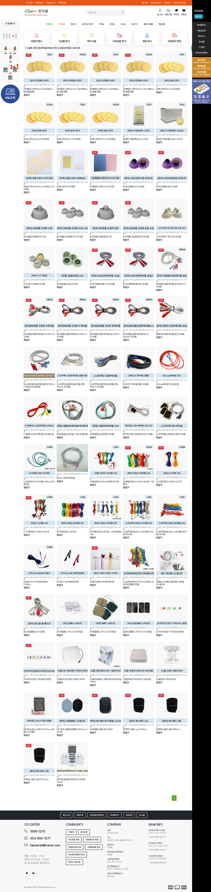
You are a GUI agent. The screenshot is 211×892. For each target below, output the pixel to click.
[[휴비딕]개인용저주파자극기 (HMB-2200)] (72, 757)
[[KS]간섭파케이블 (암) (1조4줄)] (138, 262)
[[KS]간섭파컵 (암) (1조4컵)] (171, 164)
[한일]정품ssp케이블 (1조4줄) (102, 434)
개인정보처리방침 (97, 815)
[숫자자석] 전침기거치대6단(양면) (37, 679)
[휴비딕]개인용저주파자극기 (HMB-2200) (71, 780)
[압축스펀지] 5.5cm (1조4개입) (36, 139)
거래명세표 (62, 3)
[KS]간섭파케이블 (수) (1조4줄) (102, 284)
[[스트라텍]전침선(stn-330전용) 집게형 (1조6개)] (171, 509)
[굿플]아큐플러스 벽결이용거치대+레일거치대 (105, 680)
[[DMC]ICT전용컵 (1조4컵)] (39, 262)
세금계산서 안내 (92, 840)
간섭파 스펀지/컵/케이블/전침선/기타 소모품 (39, 85)
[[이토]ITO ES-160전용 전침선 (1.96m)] (39, 559)
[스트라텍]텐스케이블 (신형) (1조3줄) (171, 434)
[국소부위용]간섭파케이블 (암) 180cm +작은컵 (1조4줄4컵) (39, 385)
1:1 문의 (202, 47)
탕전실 (112, 24)
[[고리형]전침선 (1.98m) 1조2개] (171, 459)
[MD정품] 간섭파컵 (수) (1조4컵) (70, 237)
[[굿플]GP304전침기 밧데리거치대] (72, 657)
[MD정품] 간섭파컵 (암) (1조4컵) (136, 237)
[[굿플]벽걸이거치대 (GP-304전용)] (138, 657)
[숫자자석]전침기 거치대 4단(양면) (170, 632)
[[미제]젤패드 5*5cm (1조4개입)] (105, 610)
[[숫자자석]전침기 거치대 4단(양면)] (171, 610)
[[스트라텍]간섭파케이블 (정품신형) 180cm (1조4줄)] (105, 362)
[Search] (123, 12)
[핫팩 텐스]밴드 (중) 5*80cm (168, 729)
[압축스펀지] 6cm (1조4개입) (69, 139)
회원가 (27, 95)
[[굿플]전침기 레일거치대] (171, 657)
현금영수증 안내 (74, 847)
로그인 (198, 16)
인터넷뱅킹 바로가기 (158, 837)
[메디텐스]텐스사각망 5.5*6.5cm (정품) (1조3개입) (39, 730)
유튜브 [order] (184, 12)
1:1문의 (71, 832)
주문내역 (129, 815)
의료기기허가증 (179, 3)
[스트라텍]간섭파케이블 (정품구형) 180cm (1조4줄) (71, 385)
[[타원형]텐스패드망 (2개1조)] (105, 707)
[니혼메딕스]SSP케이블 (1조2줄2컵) (39, 434)
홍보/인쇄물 (148, 24)
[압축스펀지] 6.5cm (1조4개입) (102, 139)
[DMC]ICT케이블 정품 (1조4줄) (136, 384)
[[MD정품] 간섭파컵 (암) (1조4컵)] (138, 214)
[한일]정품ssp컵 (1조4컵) (67, 284)
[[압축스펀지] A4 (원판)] (72, 164)
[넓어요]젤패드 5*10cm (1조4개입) (137, 632)
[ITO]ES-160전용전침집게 (68, 582)
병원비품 (162, 24)
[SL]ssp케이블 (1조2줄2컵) (167, 384)
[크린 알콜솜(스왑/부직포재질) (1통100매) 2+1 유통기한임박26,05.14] (10, 72)
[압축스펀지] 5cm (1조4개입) (168, 89)
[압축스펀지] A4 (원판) (66, 186)
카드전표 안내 (73, 840)
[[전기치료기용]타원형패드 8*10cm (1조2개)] (72, 707)
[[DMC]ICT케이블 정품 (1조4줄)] (138, 362)
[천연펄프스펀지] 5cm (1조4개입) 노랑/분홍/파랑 (38, 90)
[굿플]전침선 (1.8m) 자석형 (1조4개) (104, 481)
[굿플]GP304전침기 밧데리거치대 (71, 679)
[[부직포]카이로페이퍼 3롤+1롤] (10, 36)
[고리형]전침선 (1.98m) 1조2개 (169, 481)
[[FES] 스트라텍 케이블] (72, 458)
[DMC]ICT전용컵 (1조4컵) (34, 284)
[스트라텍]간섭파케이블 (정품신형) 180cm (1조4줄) (104, 385)
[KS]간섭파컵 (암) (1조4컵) (167, 186)
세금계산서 (39, 3)
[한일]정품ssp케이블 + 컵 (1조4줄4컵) (72, 434)
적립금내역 (201, 31)
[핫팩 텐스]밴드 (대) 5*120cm (36, 779)
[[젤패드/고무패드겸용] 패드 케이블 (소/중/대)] (171, 559)
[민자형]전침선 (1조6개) (66, 532)
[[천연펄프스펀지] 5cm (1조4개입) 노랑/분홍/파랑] (39, 67)
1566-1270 (37, 831)
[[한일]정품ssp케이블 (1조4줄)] (105, 412)
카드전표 (29, 3)
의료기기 (134, 24)
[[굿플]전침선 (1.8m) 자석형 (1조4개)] (105, 459)
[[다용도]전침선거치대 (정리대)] (105, 559)
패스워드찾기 (156, 3)
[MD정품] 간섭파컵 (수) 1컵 (34, 237)
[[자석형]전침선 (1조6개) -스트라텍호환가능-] (105, 509)
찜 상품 (201, 42)
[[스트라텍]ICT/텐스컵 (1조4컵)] (171, 214)
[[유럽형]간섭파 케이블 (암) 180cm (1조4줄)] (171, 262)
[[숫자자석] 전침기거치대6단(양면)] (39, 657)
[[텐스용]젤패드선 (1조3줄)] (39, 610)
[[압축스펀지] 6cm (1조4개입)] (72, 117)
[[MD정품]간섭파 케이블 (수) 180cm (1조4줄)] (39, 312)
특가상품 (61, 24)
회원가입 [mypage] (168, 12)
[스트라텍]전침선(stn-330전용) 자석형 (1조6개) (138, 533)
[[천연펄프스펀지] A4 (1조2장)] (105, 164)
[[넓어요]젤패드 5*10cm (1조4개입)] (138, 610)
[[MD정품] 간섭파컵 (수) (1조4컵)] (72, 214)
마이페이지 (201, 25)
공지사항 (84, 832)
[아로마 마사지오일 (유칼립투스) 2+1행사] (10, 54)
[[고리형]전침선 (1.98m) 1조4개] (39, 509)
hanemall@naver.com (45, 845)
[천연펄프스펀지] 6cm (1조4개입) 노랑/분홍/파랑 (104, 90)
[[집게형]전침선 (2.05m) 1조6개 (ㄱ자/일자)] (138, 459)
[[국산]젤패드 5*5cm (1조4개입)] (72, 610)
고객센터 (167, 3)
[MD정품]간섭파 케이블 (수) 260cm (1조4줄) (72, 335)
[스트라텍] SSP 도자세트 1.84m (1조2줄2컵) (39, 482)
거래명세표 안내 (93, 847)
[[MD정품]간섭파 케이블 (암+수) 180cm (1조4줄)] (138, 312)
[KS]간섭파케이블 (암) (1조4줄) (135, 284)
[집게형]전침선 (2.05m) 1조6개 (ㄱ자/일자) (138, 482)
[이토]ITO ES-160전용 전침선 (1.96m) (36, 583)
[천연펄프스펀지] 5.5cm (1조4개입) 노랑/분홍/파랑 (72, 90)
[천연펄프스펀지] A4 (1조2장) (102, 186)
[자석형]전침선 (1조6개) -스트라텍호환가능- (105, 533)
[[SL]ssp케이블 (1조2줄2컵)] (171, 362)
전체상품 (49, 24)
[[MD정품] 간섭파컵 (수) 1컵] (39, 214)
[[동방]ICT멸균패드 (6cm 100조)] (171, 117)
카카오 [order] (176, 12)
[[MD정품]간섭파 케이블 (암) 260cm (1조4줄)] (105, 312)
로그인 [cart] (160, 12)
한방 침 (73, 24)
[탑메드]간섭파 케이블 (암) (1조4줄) (170, 334)
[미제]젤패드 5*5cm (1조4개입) (103, 632)
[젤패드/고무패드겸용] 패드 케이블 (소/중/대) (170, 583)
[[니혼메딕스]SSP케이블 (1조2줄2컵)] (39, 412)
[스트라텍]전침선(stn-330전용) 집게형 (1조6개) (171, 533)
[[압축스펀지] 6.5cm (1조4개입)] (105, 117)
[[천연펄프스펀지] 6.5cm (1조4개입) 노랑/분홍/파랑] (138, 67)
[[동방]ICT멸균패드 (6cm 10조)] (138, 117)
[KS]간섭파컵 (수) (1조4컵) (133, 186)
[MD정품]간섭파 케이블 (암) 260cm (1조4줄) (105, 335)
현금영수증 (51, 3)
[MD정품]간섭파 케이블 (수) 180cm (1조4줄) (39, 335)
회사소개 (66, 815)
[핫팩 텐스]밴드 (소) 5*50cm (135, 729)
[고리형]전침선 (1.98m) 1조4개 (36, 532)
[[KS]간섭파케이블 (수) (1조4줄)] (105, 262)
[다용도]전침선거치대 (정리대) (102, 582)
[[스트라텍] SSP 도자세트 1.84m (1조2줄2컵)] (39, 459)
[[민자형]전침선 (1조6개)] (72, 509)
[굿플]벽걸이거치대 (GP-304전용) (137, 679)
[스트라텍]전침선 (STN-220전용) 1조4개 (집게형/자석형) (138, 583)
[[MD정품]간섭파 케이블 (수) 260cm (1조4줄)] (72, 312)
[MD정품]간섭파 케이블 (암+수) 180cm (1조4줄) (136, 335)
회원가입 (144, 3)
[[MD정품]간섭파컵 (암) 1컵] (105, 214)
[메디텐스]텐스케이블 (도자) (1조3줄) (138, 434)
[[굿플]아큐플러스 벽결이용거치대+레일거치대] (105, 657)
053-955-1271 (40, 838)
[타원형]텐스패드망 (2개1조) (101, 729)
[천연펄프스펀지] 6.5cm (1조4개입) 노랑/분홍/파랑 (138, 90)
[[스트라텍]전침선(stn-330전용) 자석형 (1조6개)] (138, 509)
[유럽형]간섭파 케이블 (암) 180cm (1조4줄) (171, 285)
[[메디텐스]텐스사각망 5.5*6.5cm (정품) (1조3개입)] (39, 707)
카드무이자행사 (201, 53)
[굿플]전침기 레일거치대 (166, 679)
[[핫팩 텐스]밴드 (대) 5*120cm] (39, 757)
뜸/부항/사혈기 (87, 24)
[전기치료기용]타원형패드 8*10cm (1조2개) (72, 730)
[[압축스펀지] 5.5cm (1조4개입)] (39, 117)
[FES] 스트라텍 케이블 (66, 478)
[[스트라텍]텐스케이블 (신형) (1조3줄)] (171, 412)
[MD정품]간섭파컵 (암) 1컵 (100, 237)
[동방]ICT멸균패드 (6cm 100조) (169, 139)
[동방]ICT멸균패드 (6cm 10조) (135, 139)
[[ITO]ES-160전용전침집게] (72, 559)
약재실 (101, 24)
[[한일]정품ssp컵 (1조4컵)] (72, 262)
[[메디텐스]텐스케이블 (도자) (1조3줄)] (138, 412)
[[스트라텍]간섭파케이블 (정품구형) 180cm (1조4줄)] (72, 362)
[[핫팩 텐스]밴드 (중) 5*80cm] (171, 707)
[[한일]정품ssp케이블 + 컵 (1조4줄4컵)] (72, 412)
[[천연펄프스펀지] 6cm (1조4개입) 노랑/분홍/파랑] (105, 67)
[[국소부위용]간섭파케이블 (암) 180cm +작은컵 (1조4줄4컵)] (39, 362)
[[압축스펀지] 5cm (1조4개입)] (171, 67)
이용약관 (79, 815)
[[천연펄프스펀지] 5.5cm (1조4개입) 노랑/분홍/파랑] (72, 67)
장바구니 (201, 36)
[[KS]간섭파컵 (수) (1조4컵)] (138, 164)
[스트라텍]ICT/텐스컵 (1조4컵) (168, 237)
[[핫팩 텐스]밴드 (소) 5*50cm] (138, 707)
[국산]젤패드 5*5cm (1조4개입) (70, 632)
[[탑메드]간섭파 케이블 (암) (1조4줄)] (171, 312)
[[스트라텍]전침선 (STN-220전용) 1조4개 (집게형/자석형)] (138, 559)
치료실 (123, 24)
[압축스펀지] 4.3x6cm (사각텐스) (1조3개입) (39, 187)
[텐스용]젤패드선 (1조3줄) (34, 632)
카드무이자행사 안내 (76, 855)
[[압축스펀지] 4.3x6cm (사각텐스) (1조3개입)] (39, 164)
